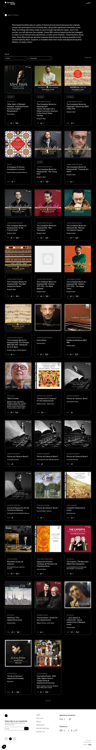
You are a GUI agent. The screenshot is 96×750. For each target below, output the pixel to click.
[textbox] (16, 58)
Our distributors (42, 728)
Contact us (40, 732)
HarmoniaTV (40, 725)
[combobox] (16, 58)
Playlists (39, 718)
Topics (38, 721)
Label (38, 715)
